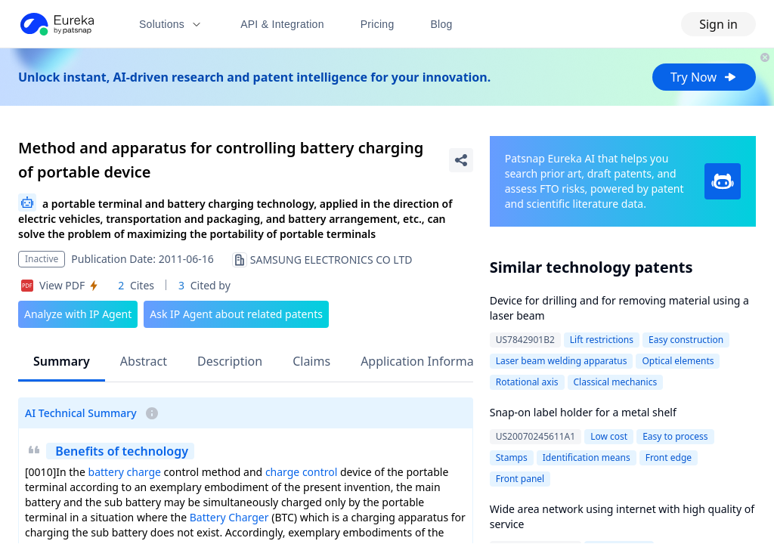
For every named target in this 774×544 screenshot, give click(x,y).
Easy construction (686, 339)
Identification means (586, 457)
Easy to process (675, 436)
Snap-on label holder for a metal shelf (583, 412)
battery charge (124, 472)
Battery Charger (229, 517)
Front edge (669, 457)
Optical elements (678, 360)
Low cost (608, 436)
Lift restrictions (601, 339)
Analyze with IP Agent (78, 314)
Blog (442, 24)
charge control (301, 472)
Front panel (520, 478)
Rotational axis (527, 382)
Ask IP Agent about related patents (236, 314)
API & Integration (282, 24)
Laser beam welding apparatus (561, 360)
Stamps (512, 457)
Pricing (378, 24)
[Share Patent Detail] (461, 160)
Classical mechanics (616, 382)
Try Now (704, 77)
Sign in (718, 24)
